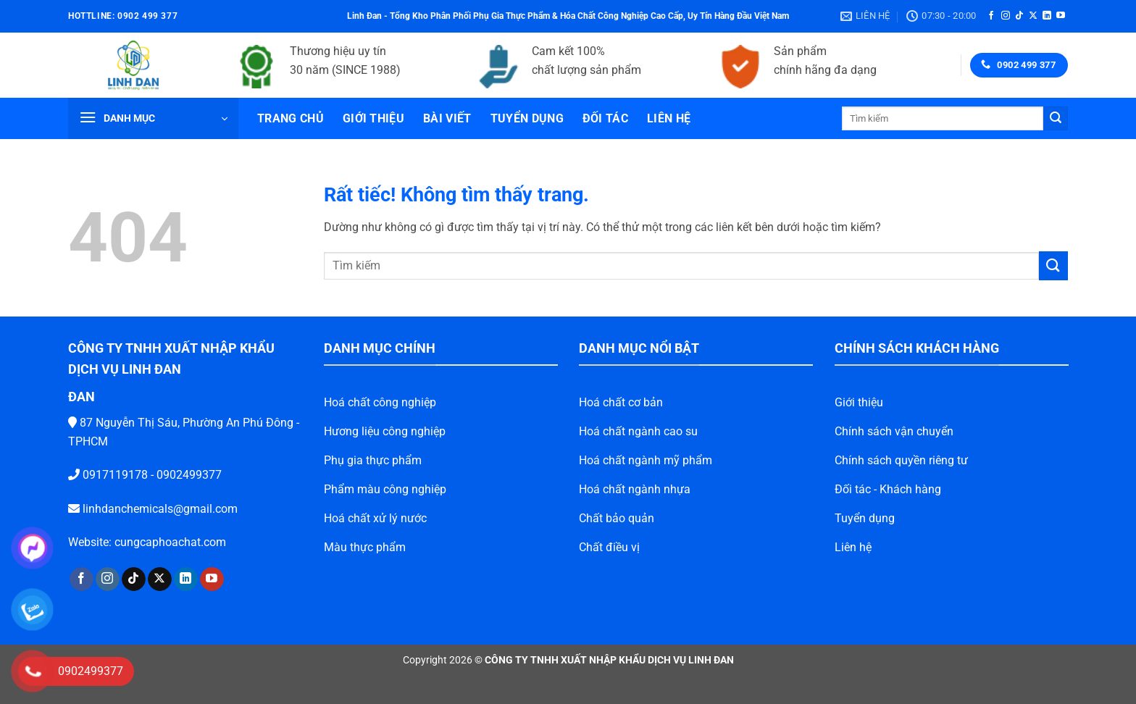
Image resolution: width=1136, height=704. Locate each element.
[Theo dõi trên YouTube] (1060, 16)
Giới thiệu (373, 118)
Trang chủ (290, 118)
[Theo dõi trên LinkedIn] (1047, 16)
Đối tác (605, 118)
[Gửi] (1055, 118)
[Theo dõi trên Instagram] (1005, 16)
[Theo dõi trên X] (1033, 16)
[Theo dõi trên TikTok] (1019, 16)
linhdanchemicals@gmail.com (136, 509)
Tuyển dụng (527, 118)
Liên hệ (668, 118)
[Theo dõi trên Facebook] (991, 16)
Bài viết (447, 118)
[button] (153, 118)
